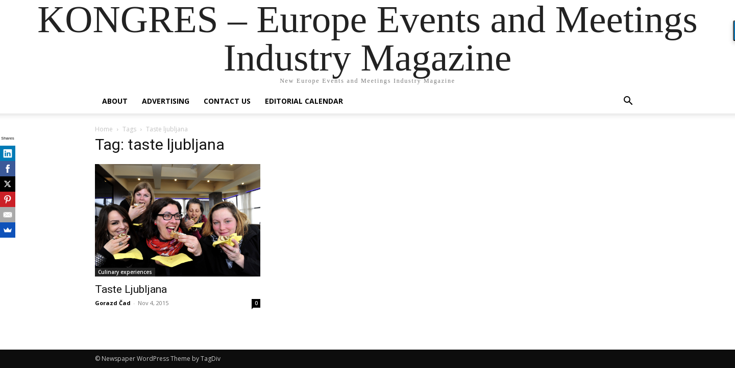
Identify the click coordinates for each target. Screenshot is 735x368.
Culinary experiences (125, 271)
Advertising (165, 101)
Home (104, 129)
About (115, 101)
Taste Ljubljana (131, 289)
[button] (628, 102)
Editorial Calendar (304, 101)
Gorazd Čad (113, 303)
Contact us (227, 101)
